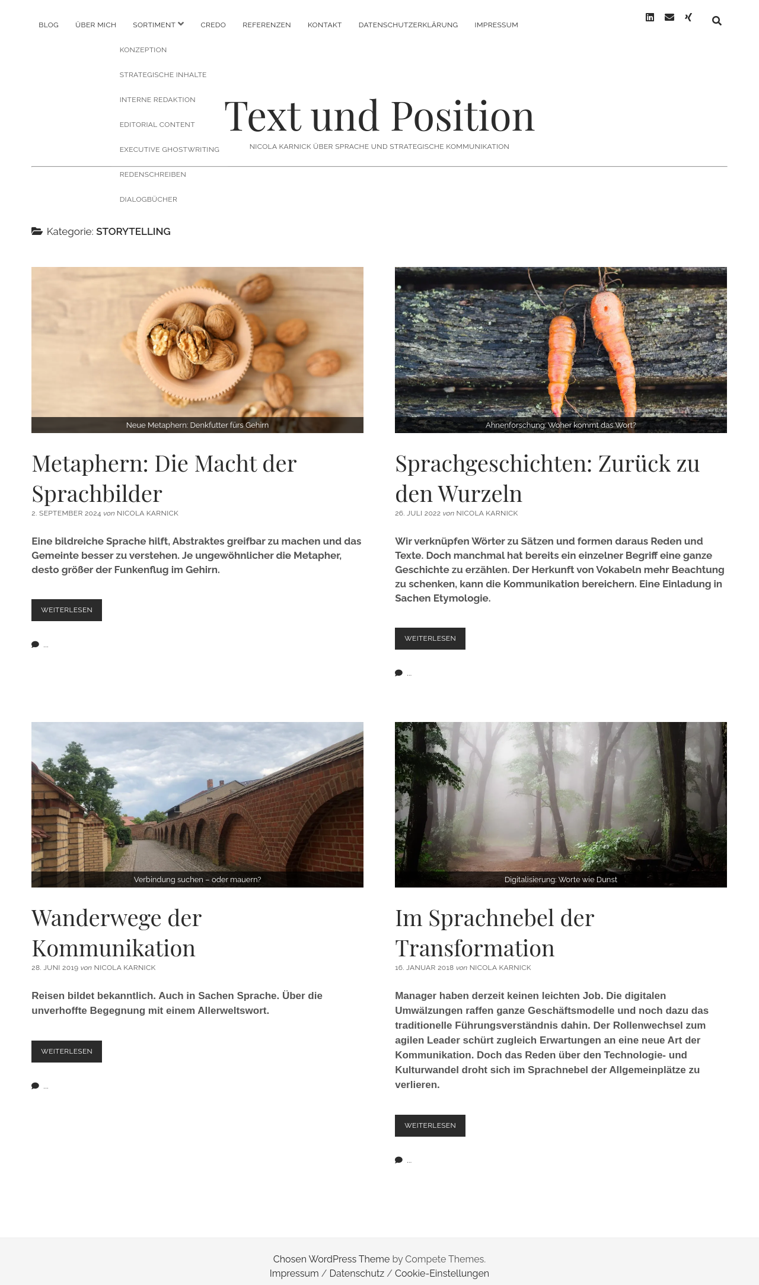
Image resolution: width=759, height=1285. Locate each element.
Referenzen (267, 25)
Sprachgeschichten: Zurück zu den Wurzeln (561, 340)
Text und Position (379, 104)
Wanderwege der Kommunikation (197, 795)
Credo (213, 25)
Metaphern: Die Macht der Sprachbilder (197, 340)
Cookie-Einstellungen (442, 1263)
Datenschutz (357, 1263)
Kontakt (325, 25)
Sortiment (154, 25)
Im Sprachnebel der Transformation (561, 795)
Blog (49, 25)
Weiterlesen (73, 603)
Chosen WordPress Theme (331, 1249)
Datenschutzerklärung (408, 25)
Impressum (496, 25)
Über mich (95, 25)
